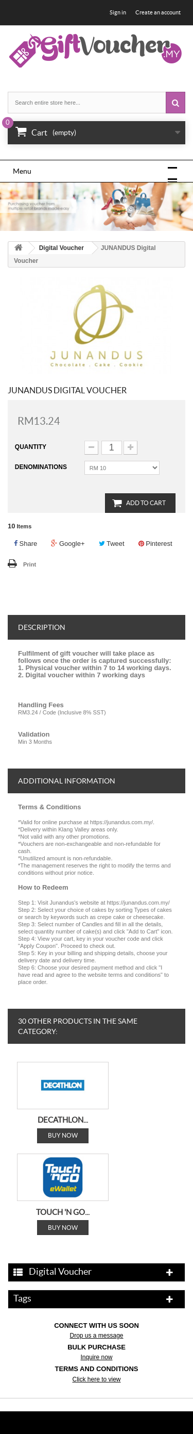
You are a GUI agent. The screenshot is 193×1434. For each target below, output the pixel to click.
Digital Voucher (61, 248)
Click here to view (96, 1379)
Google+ (67, 543)
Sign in (118, 12)
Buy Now (63, 1135)
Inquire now (96, 1357)
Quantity (30, 447)
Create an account (158, 12)
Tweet (112, 543)
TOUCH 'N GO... (63, 1211)
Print (29, 564)
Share (25, 543)
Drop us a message (96, 1335)
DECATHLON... (63, 1119)
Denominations (41, 467)
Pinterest (155, 543)
